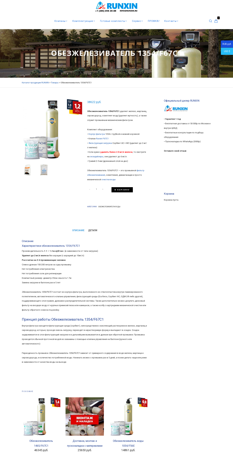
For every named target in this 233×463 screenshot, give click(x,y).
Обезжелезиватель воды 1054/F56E (128, 442)
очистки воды (108, 179)
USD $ (225, 52)
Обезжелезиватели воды (109, 205)
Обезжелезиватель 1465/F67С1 (41, 442)
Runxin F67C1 (102, 138)
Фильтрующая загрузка (100, 143)
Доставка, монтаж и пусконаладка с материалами (84, 442)
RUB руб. (226, 44)
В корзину (122, 189)
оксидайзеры (96, 156)
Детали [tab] (92, 229)
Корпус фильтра (97, 134)
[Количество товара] (96, 189)
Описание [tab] (78, 229)
